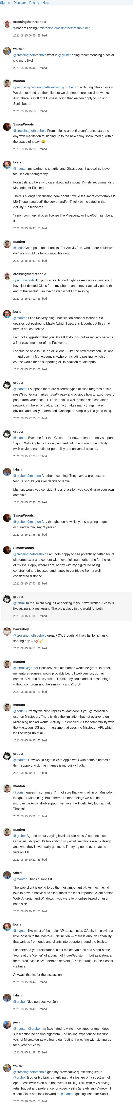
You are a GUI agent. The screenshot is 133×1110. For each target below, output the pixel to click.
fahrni (17, 469)
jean (16, 1022)
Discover (19, 2)
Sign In (5, 2)
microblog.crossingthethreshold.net (64, 28)
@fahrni (18, 603)
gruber (18, 382)
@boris (18, 248)
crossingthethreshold (29, 22)
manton (19, 81)
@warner (19, 87)
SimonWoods (23, 124)
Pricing (34, 2)
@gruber (64, 55)
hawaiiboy (21, 629)
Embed (42, 35)
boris (17, 162)
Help (45, 2)
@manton (20, 168)
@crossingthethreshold (29, 55)
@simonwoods (23, 280)
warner (18, 48)
